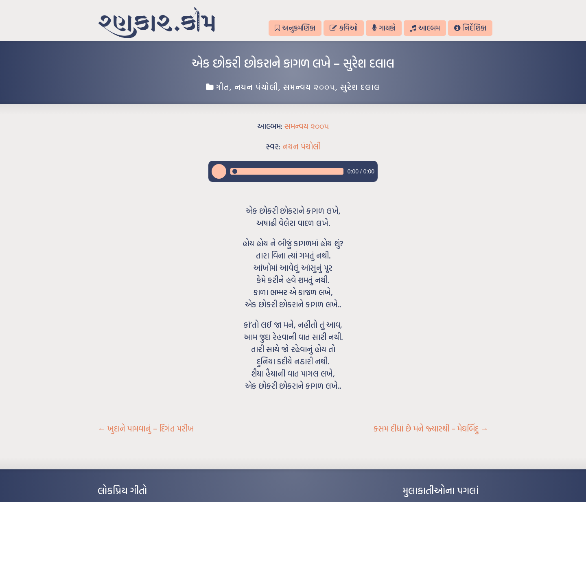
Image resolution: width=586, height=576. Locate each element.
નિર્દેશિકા (470, 27)
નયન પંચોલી (256, 87)
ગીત (223, 87)
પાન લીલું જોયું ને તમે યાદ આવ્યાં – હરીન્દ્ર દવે (141, 530)
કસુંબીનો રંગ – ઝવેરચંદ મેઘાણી (127, 555)
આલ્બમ (425, 27)
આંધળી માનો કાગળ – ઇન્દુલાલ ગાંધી (132, 506)
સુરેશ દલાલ (360, 87)
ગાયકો (384, 27)
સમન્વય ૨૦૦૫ (309, 87)
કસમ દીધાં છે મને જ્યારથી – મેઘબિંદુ (431, 428)
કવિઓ (343, 27)
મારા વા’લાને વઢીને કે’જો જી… (126, 518)
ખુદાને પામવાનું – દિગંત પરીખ (146, 428)
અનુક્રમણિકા (295, 27)
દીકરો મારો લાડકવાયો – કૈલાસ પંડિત (132, 543)
